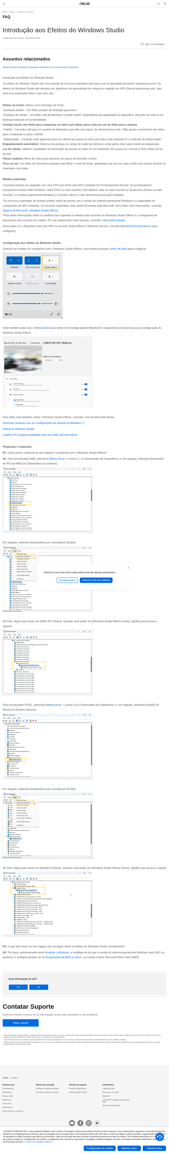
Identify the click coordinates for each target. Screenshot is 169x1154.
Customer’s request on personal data (115, 1101)
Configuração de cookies (99, 1148)
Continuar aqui (67, 580)
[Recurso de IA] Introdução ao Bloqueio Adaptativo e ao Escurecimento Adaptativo (41, 67)
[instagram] (89, 1123)
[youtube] (72, 1123)
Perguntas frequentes (25, 12)
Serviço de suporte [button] (78, 1085)
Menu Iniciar (42, 327)
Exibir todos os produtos (12, 1111)
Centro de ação (118, 248)
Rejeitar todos (129, 1148)
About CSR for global (111, 1105)
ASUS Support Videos (78, 1092)
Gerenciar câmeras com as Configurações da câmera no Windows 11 (44, 423)
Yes (18, 987)
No (38, 987)
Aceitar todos (154, 1148)
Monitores (6, 1100)
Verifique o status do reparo (47, 1088)
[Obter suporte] (21, 1023)
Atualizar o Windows (57, 952)
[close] (128, 567)
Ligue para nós (108, 1088)
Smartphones (8, 1088)
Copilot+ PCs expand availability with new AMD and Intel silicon (40, 434)
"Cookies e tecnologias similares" (38, 1142)
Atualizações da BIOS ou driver (64, 957)
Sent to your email (154, 44)
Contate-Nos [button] (108, 1085)
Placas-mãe (7, 1096)
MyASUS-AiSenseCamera (135, 226)
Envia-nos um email (110, 1092)
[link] (84, 4)
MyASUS (106, 1096)
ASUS (5, 12)
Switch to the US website (96, 580)
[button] (4, 3)
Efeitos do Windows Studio (18, 429)
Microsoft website (114, 220)
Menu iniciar (54, 704)
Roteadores (7, 1107)
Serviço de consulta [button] (45, 1085)
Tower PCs (7, 1103)
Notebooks (7, 1092)
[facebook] (80, 1123)
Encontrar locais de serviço (47, 1092)
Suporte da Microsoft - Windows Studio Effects (30, 210)
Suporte (12, 12)
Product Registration (77, 1088)
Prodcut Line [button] (8, 1085)
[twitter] (97, 1123)
